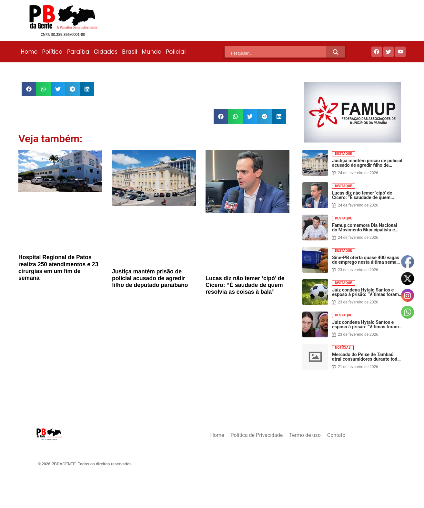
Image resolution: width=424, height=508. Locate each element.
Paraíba (78, 52)
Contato (336, 435)
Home (29, 52)
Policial (176, 52)
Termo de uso (304, 435)
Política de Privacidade (256, 435)
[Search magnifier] (335, 52)
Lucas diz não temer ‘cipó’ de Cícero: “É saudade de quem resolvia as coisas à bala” (245, 285)
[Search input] (278, 53)
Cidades (106, 52)
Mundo (151, 52)
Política (52, 52)
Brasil (129, 52)
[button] (29, 89)
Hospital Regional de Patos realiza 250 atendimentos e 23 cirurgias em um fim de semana (58, 267)
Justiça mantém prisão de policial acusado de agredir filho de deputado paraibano (150, 278)
